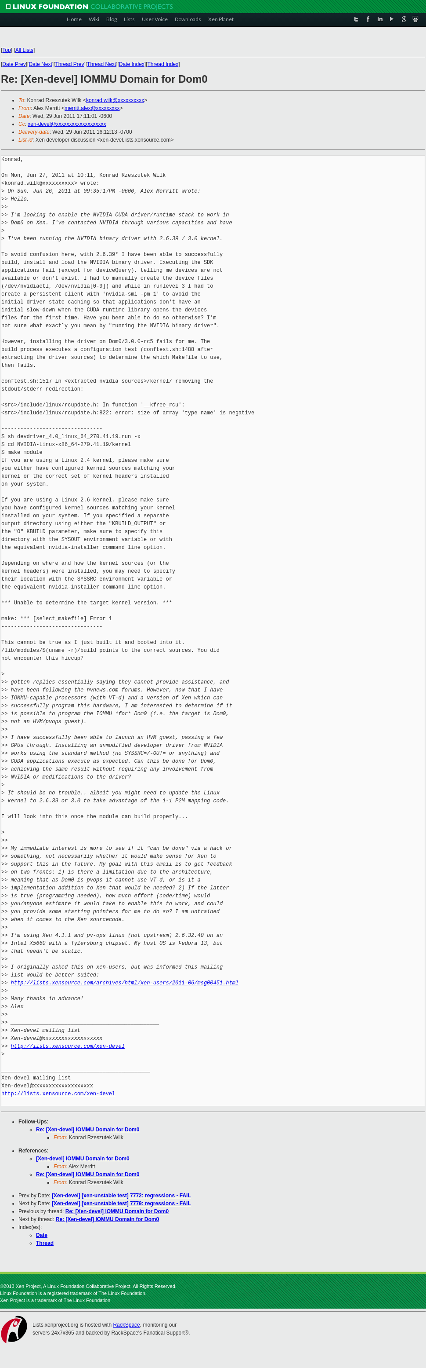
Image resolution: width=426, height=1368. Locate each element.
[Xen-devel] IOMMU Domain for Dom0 (83, 1159)
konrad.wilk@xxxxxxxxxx (115, 100)
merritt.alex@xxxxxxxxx (92, 108)
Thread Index (163, 64)
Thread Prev (69, 64)
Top (6, 50)
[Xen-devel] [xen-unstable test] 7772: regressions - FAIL (121, 1195)
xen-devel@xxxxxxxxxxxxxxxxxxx (67, 124)
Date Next (40, 64)
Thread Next (101, 64)
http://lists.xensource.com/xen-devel (68, 1046)
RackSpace (126, 1325)
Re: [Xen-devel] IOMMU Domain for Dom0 (87, 1130)
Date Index (131, 64)
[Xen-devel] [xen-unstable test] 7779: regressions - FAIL (121, 1203)
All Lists (24, 50)
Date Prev (13, 64)
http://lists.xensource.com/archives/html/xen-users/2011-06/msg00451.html (124, 983)
